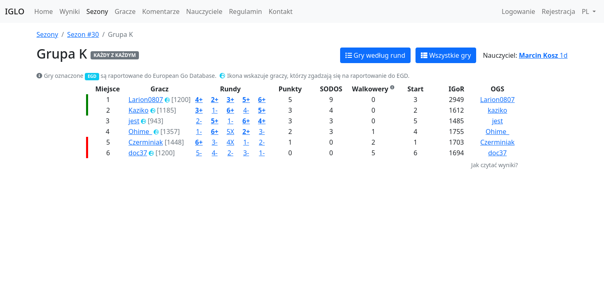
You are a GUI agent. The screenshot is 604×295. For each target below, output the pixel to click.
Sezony (97, 11)
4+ (198, 99)
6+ (262, 99)
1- (215, 110)
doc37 (138, 152)
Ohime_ (140, 131)
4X (230, 142)
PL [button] (586, 11)
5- (199, 152)
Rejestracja (558, 11)
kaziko (497, 110)
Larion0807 (146, 99)
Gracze (125, 11)
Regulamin (245, 11)
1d (543, 55)
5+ (246, 99)
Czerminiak (146, 142)
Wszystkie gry (446, 55)
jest (134, 120)
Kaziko (139, 110)
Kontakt (280, 11)
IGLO (15, 11)
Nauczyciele (204, 11)
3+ (230, 99)
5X (230, 131)
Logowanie (518, 11)
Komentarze (160, 11)
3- (262, 131)
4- (246, 110)
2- (199, 120)
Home (43, 11)
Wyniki (69, 11)
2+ (214, 99)
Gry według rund (375, 55)
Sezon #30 (83, 34)
